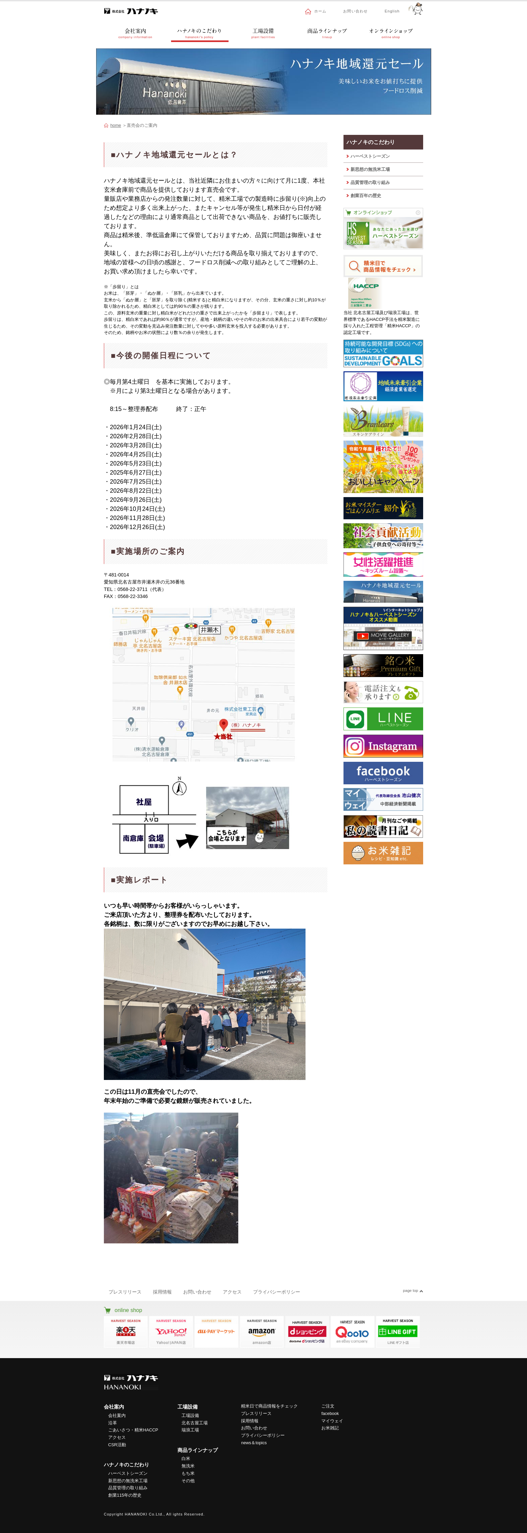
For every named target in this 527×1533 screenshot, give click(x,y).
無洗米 (188, 1465)
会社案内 (117, 1415)
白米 (185, 1458)
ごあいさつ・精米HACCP (133, 1429)
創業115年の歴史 (124, 1495)
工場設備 (190, 1415)
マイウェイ (332, 1420)
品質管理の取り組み (370, 182)
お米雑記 (330, 1427)
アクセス (232, 1292)
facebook (330, 1413)
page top (410, 1290)
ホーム (320, 11)
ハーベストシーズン (370, 156)
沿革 (112, 1422)
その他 (188, 1480)
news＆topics (254, 1442)
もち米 (188, 1473)
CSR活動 (117, 1444)
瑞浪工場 (190, 1429)
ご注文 (327, 1406)
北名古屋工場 (194, 1422)
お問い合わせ (355, 11)
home (115, 125)
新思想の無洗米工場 (370, 169)
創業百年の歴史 (366, 195)
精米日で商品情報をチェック (269, 1406)
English (392, 11)
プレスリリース (125, 1292)
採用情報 (162, 1292)
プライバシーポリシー (276, 1292)
